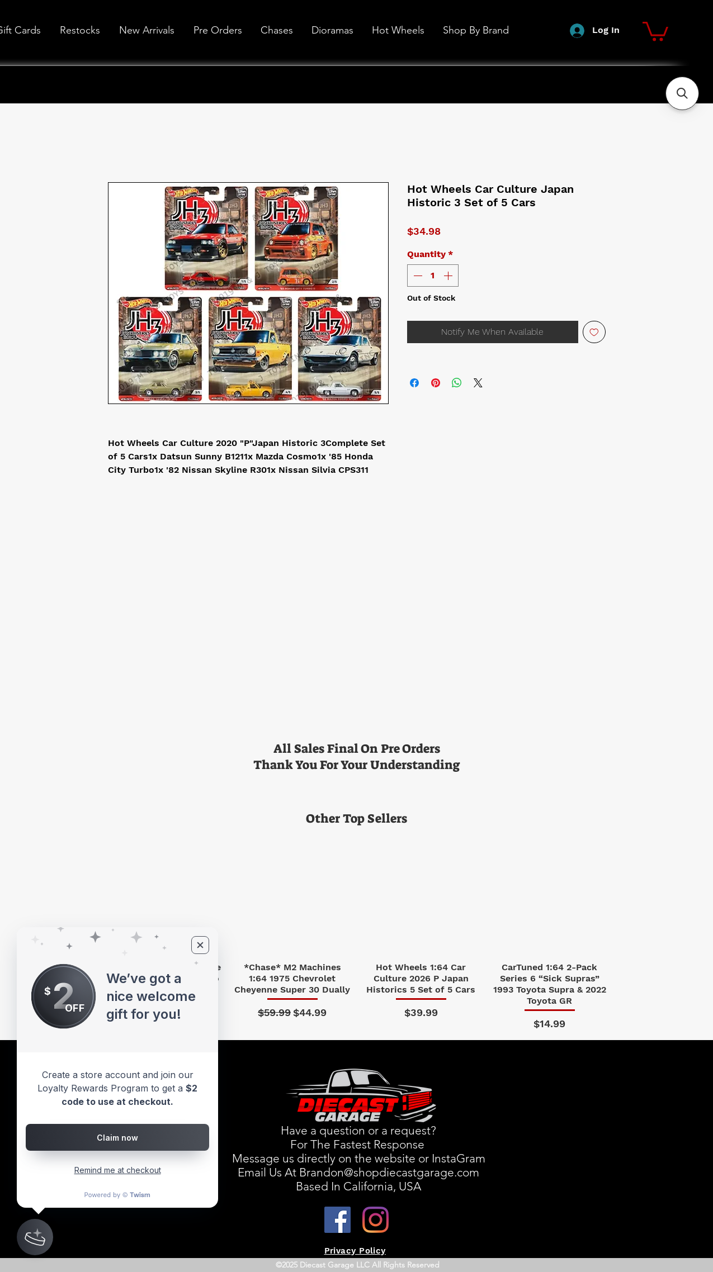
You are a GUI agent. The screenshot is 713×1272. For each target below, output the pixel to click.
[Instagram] (375, 1220)
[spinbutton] (432, 275)
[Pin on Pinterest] (435, 383)
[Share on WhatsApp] (457, 383)
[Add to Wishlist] (594, 332)
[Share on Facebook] (414, 383)
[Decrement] (416, 275)
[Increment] (449, 275)
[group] (357, 933)
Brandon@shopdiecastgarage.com (389, 1172)
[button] (397, 30)
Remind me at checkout (117, 1170)
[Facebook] (337, 1220)
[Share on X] (478, 383)
